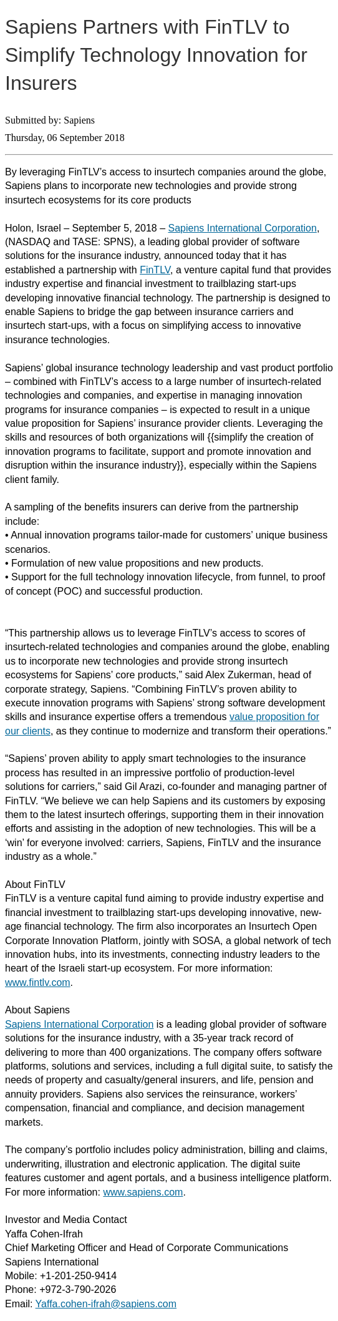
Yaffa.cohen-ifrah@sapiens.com (106, 1304)
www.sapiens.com (143, 1192)
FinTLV (155, 270)
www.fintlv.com (37, 982)
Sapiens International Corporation (242, 228)
